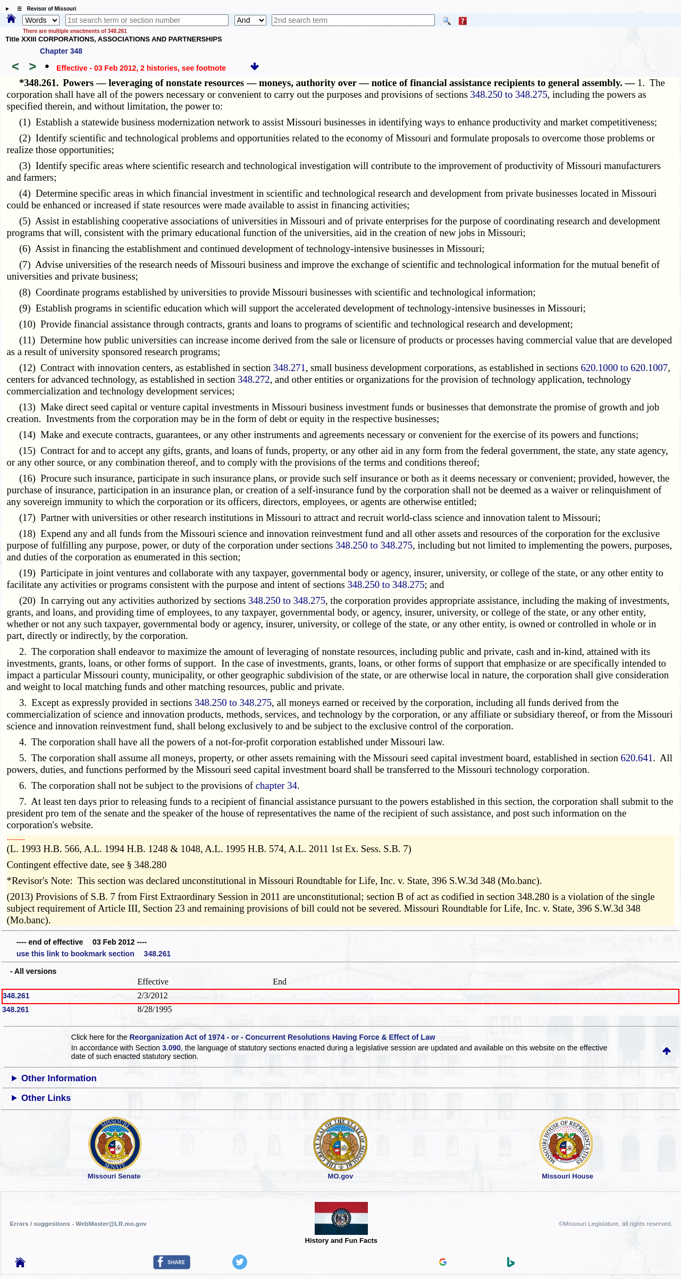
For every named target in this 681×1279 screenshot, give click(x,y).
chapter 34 (276, 785)
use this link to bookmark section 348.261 (93, 953)
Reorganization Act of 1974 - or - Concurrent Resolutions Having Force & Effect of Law (282, 1037)
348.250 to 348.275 (509, 94)
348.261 (16, 995)
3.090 (171, 1048)
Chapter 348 (61, 51)
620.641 (636, 757)
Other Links (46, 1098)
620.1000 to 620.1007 (624, 367)
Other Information (59, 1078)
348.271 (289, 367)
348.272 (254, 379)
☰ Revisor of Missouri (44, 9)
